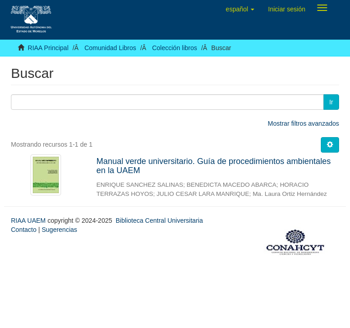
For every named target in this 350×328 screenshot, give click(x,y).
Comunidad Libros (110, 47)
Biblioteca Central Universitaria (159, 220)
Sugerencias (59, 229)
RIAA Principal (48, 47)
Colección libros (174, 47)
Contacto (23, 229)
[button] (240, 9)
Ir (331, 102)
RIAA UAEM (29, 220)
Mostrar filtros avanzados (303, 123)
